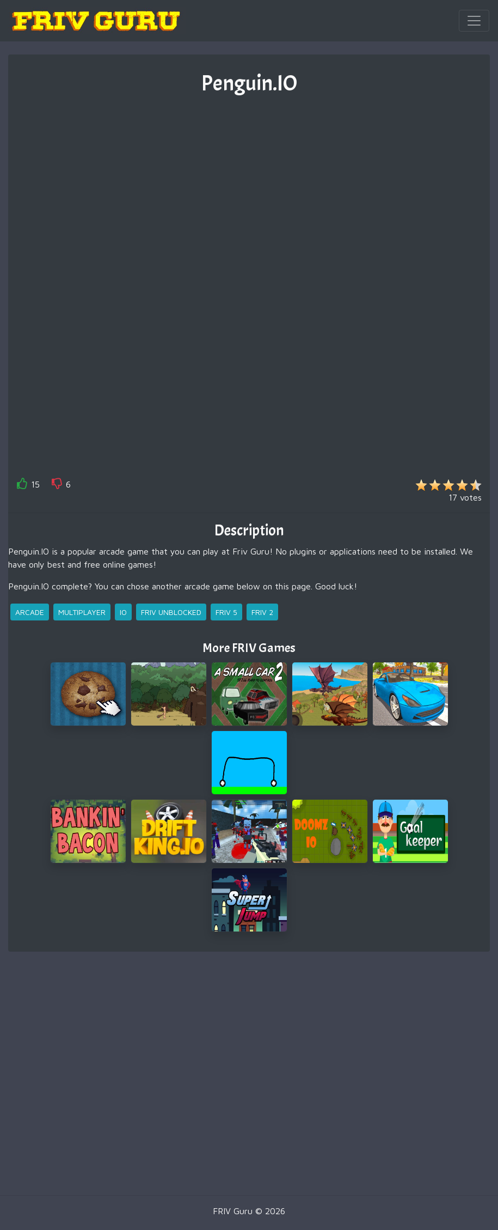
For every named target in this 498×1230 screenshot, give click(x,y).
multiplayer (82, 612)
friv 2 (262, 612)
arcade (29, 612)
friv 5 (226, 612)
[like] (22, 485)
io (123, 612)
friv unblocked (171, 612)
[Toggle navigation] (474, 21)
